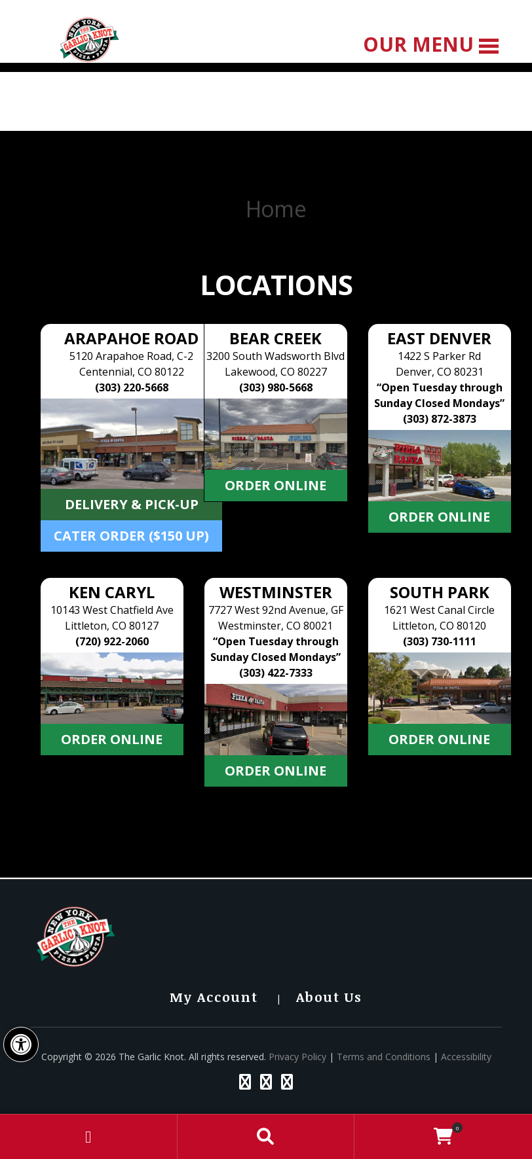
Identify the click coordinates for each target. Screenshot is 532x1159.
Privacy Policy (297, 1056)
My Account (214, 997)
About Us (329, 997)
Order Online (275, 485)
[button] (21, 1044)
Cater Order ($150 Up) (131, 535)
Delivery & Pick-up (132, 504)
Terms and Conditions (383, 1056)
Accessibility (466, 1056)
